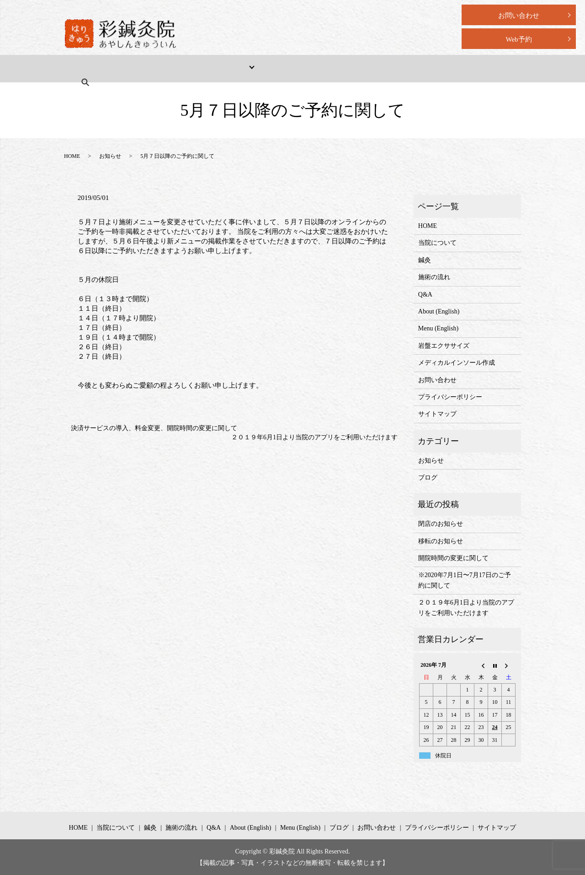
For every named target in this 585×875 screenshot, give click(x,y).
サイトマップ (437, 413)
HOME (88, 68)
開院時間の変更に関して (453, 558)
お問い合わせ (518, 15)
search (465, 68)
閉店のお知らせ (440, 523)
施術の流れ (265, 68)
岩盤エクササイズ (443, 345)
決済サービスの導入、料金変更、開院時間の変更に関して (154, 428)
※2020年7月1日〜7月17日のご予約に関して (464, 580)
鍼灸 (424, 260)
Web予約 (518, 39)
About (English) (356, 68)
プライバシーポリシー (450, 397)
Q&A (307, 68)
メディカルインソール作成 (456, 362)
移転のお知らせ (440, 541)
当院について (136, 68)
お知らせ (110, 156)
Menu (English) (418, 68)
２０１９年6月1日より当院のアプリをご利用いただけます (314, 437)
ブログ (427, 477)
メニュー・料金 (197, 68)
